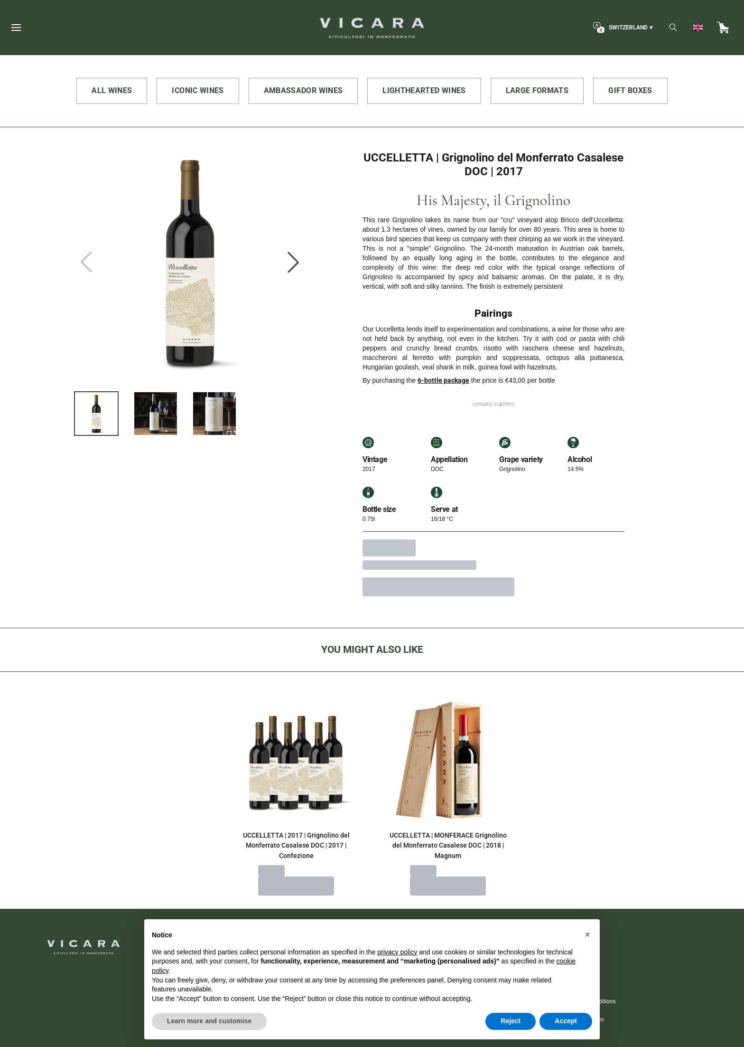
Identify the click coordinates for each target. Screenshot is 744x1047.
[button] (587, 955)
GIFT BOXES (630, 90)
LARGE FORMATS (537, 90)
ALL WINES (112, 90)
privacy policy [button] (397, 973)
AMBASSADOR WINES (303, 90)
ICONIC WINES (197, 90)
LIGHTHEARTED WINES (423, 90)
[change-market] (621, 27)
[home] (372, 27)
